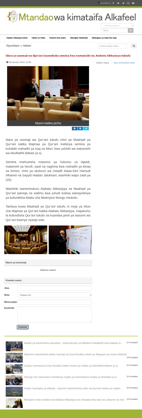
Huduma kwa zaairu (57, 38)
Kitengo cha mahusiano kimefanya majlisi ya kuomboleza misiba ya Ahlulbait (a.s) (70, 377)
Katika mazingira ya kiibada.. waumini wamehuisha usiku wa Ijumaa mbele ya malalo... (73, 388)
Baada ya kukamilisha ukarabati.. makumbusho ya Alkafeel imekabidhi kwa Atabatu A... (73, 343)
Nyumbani (12, 45)
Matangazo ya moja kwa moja (104, 38)
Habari (27, 45)
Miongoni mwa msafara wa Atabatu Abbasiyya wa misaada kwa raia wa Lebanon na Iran (74, 399)
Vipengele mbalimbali (79, 38)
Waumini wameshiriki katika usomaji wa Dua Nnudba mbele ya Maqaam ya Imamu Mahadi (75, 354)
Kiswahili (104, 3)
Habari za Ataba (38, 38)
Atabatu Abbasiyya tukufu (16, 38)
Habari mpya (102, 63)
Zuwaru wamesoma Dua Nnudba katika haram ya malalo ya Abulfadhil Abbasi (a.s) (71, 365)
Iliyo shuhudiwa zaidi (124, 63)
